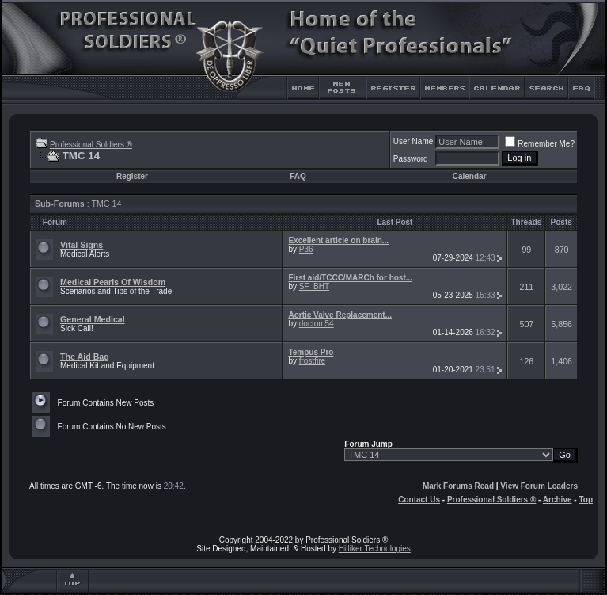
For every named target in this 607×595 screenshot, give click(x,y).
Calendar (470, 176)
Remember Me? (540, 143)
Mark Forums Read (458, 486)
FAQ (298, 176)
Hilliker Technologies (375, 548)
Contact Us (419, 499)
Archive (557, 499)
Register (132, 176)
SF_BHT (314, 286)
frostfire (312, 361)
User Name (413, 141)
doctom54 (316, 323)
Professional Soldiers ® (91, 144)
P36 (306, 249)
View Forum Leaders (539, 486)
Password (410, 158)
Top (586, 499)
